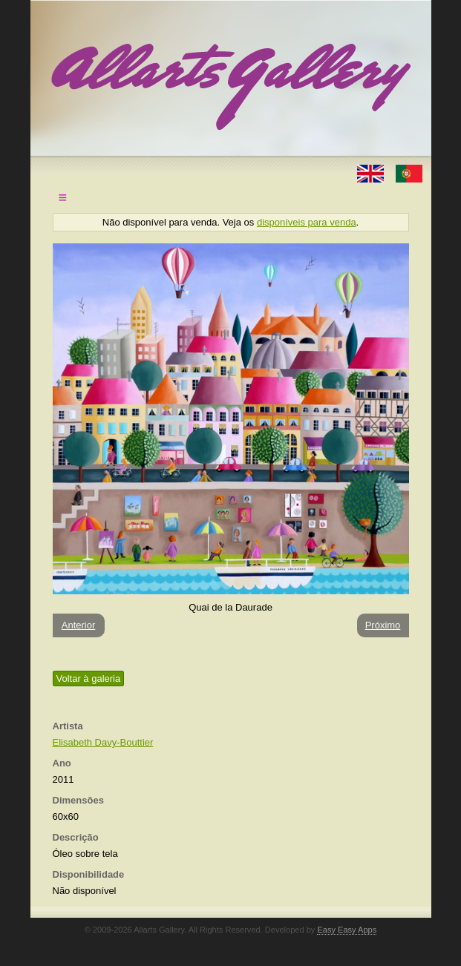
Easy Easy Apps (346, 929)
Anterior (79, 625)
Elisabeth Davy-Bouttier (103, 742)
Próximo (383, 625)
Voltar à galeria (88, 678)
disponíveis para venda (306, 222)
